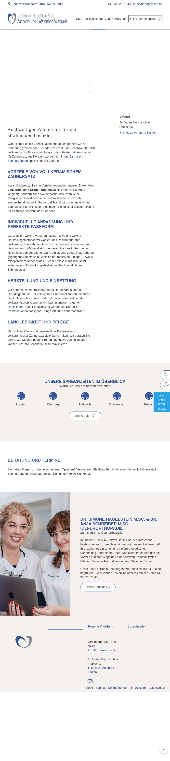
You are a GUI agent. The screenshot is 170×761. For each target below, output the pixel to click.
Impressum (138, 687)
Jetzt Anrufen (82, 415)
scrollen (87, 84)
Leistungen (94, 18)
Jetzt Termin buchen (104, 650)
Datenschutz (156, 687)
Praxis (82, 18)
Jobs (106, 18)
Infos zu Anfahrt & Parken (140, 132)
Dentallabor (15, 306)
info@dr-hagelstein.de (147, 4)
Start (71, 18)
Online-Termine (95, 587)
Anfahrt (126, 18)
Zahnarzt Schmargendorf (112, 687)
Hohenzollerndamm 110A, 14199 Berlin (37, 4)
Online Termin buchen (145, 18)
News (116, 18)
